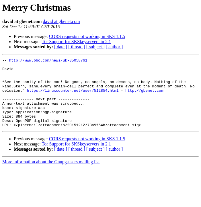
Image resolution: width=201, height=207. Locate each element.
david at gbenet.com (61, 21)
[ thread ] (76, 46)
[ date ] (60, 46)
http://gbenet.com (144, 97)
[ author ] (114, 46)
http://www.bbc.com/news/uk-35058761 (48, 61)
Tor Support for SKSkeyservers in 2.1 (76, 41)
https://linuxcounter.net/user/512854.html (73, 97)
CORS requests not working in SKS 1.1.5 (87, 36)
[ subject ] (95, 46)
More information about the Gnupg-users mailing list (51, 175)
